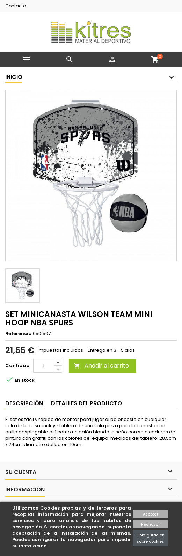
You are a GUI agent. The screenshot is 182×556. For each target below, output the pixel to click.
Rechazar (150, 524)
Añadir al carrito (101, 366)
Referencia (18, 334)
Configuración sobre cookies (150, 538)
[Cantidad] (43, 366)
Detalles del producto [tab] (86, 403)
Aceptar (150, 514)
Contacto (15, 6)
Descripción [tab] (24, 403)
